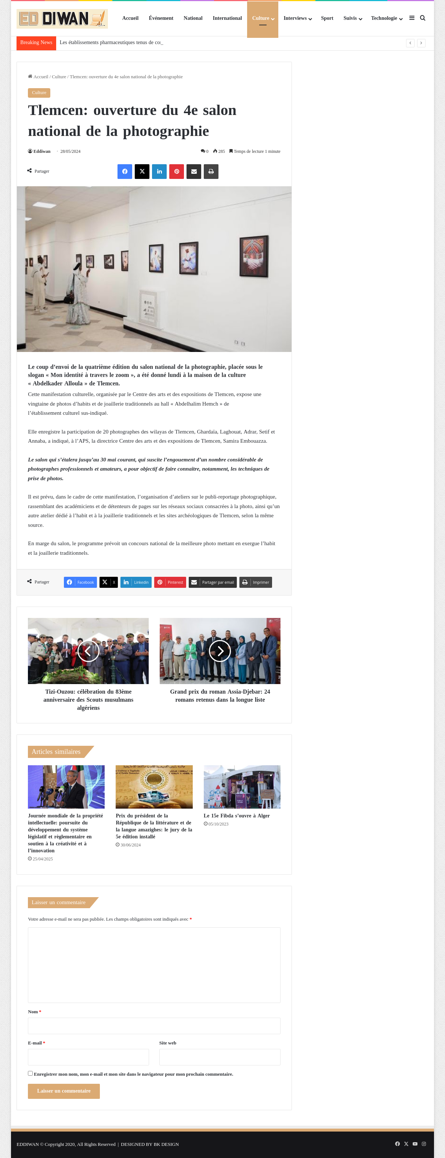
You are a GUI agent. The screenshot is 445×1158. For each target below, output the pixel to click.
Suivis (350, 19)
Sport (327, 19)
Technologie (384, 19)
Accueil (130, 19)
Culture (260, 19)
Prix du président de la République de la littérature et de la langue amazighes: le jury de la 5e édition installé (154, 826)
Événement (161, 19)
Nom (34, 1012)
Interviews (295, 19)
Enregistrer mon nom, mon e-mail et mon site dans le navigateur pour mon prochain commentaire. (133, 1074)
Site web (167, 1043)
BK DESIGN (166, 1144)
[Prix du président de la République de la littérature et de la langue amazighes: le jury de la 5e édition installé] (154, 787)
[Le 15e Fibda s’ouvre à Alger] (242, 787)
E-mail (36, 1043)
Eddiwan (41, 152)
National (193, 19)
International (227, 19)
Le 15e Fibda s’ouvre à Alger (237, 816)
